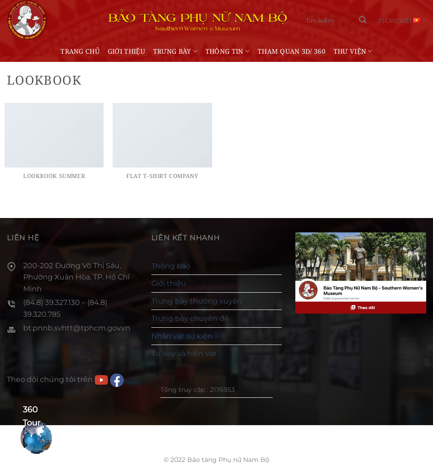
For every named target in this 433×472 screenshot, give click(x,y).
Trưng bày (175, 51)
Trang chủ (80, 51)
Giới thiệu (126, 51)
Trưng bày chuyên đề (190, 318)
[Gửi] (362, 20)
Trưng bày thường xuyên (196, 301)
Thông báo (170, 266)
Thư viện (353, 51)
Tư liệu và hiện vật (184, 353)
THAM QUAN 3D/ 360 (291, 51)
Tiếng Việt (402, 20)
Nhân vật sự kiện (182, 336)
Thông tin (227, 51)
